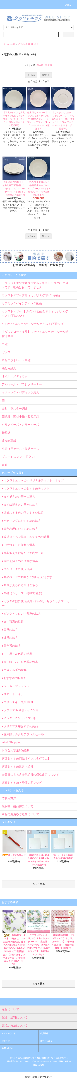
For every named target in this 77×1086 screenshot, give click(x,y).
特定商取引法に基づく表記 (18, 1061)
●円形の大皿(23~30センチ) (28, 44)
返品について (61, 1058)
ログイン (6, 1041)
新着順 (48, 65)
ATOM (41, 1065)
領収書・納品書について (17, 806)
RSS (35, 1065)
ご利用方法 (9, 798)
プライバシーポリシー (40, 1061)
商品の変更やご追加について (20, 814)
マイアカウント (9, 1033)
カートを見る (46, 1041)
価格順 (40, 65)
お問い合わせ (8, 1048)
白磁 (13, 44)
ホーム (6, 44)
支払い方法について (26, 1058)
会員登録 (44, 1033)
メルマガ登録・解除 (60, 1061)
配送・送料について (45, 1058)
